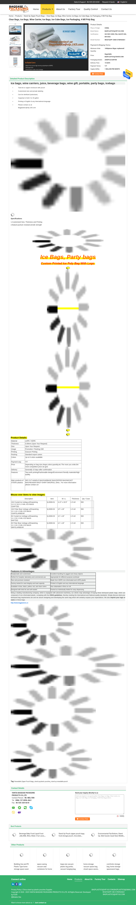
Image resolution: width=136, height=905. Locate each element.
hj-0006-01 (51, 502)
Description (29, 499)
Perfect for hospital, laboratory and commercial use (28, 577)
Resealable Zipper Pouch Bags (24, 781)
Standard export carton (33, 454)
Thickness (15, 444)
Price (13, 465)
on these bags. (20, 600)
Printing (14, 452)
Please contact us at (25, 105)
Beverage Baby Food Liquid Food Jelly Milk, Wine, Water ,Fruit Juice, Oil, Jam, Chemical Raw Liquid (31, 836)
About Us (60, 9)
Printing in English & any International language (34, 101)
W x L (64, 499)
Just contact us (40, 903)
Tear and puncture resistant (20, 580)
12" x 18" (61, 509)
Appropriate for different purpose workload (64, 577)
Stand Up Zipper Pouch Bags (34, 16)
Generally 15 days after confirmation (38, 470)
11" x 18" (61, 516)
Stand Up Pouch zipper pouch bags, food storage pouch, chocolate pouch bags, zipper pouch (72, 836)
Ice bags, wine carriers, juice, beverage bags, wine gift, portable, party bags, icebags (63, 83)
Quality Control (91, 9)
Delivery (14, 470)
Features (14, 472)
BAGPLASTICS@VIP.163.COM (114, 894)
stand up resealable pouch (59, 781)
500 (82, 502)
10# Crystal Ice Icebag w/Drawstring (24, 502)
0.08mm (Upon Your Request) (36, 444)
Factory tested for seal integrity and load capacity (27, 583)
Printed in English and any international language (67, 583)
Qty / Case (86, 499)
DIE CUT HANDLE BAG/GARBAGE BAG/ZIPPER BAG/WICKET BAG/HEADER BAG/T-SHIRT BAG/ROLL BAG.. (50, 482)
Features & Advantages (22, 571)
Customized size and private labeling (30, 91)
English (124, 2)
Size (12, 446)
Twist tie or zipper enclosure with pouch (31, 88)
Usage (13, 449)
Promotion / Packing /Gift (34, 449)
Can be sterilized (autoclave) (28, 94)
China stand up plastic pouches (34, 890)
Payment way (16, 462)
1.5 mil (73, 502)
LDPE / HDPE (30, 441)
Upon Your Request (32, 446)
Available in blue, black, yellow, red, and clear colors (28, 586)
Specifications (16, 219)
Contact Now (98, 74)
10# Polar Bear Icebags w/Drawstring (25, 509)
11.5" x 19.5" (62, 502)
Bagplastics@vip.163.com (27, 108)
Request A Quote (108, 2)
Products (46, 9)
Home (36, 9)
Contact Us (106, 9)
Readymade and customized (21, 574)
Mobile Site (16, 897)
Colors (13, 457)
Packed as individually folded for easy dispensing (67, 589)
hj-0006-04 (51, 523)
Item (52, 499)
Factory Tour (74, 9)
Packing (14, 454)
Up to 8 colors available (33, 457)
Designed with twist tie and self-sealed (24, 589)
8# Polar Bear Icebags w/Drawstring (24, 523)
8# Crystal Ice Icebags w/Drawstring (24, 516)
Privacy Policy (16, 890)
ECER (15, 895)
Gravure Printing (31, 452)
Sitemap (121, 879)
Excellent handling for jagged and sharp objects (66, 574)
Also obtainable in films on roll (60, 586)
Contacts (111, 879)
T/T (26, 462)
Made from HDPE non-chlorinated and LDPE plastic (68, 580)
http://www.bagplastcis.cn (19, 603)
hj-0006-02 (51, 509)
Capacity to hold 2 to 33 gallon (28, 98)
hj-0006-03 (51, 516)
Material (14, 441)
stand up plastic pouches (42, 781)
